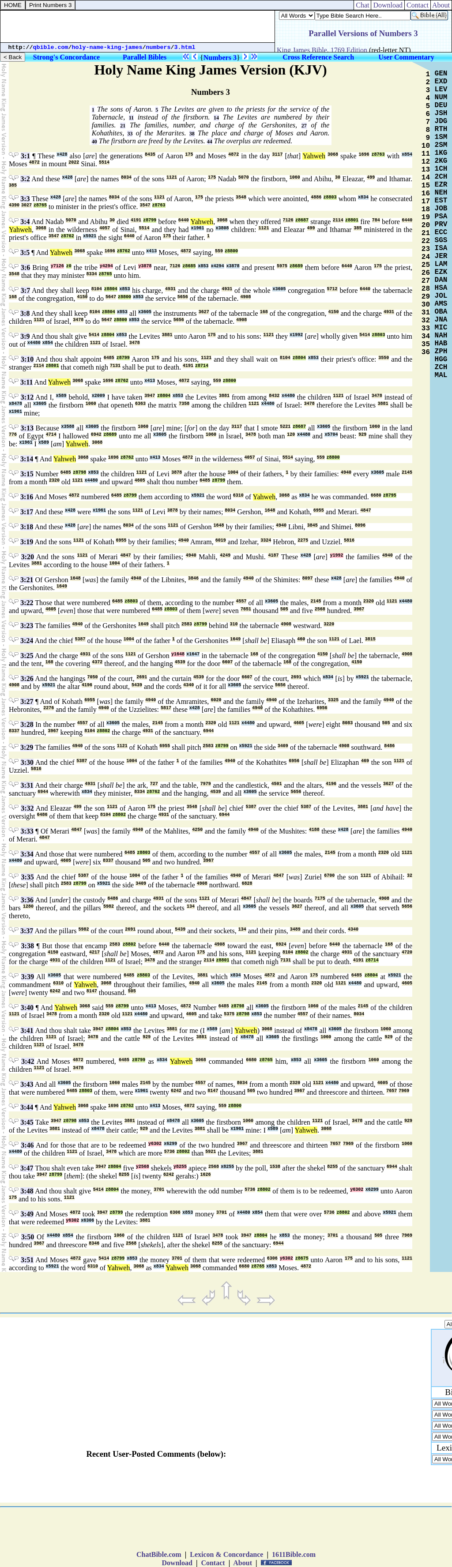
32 (409, 875)
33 (129, 134)
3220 (329, 624)
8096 (360, 525)
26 (426, 273)
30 (337, 177)
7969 (404, 1090)
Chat (362, 5)
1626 (205, 1174)
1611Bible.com (293, 1554)
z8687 (302, 220)
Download (387, 5)
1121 (171, 177)
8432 (274, 395)
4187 (273, 555)
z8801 (351, 220)
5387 (80, 639)
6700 (329, 875)
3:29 (26, 747)
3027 (26, 205)
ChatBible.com (159, 1554)
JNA (441, 320)
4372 (97, 662)
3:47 (26, 1168)
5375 (229, 1014)
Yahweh (313, 156)
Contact (417, 5)
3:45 (26, 1122)
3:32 (27, 808)
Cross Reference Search (318, 57)
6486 (42, 814)
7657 (391, 1090)
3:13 (27, 428)
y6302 (155, 1143)
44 (209, 141)
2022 (73, 162)
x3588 (67, 426)
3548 (241, 197)
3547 (145, 205)
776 (13, 434)
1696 (364, 154)
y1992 (336, 555)
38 (192, 134)
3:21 (26, 579)
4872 (233, 154)
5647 (110, 297)
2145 (407, 472)
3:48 (26, 1191)
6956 (322, 708)
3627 (204, 312)
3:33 (27, 831)
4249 (225, 555)
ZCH (441, 367)
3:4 (25, 221)
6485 (109, 357)
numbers (158, 47)
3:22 (26, 602)
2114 (338, 220)
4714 (51, 434)
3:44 (26, 1107)
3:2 (25, 179)
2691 (141, 677)
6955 (318, 510)
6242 (55, 991)
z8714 (201, 365)
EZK (441, 272)
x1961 (197, 228)
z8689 (296, 266)
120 (291, 434)
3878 (176, 472)
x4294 (217, 266)
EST (441, 201)
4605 (140, 480)
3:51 (27, 1260)
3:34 (26, 854)
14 (216, 118)
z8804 (110, 289)
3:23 (26, 625)
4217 (94, 952)
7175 (320, 898)
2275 (303, 540)
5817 (166, 708)
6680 (376, 495)
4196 (87, 685)
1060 (295, 177)
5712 (332, 289)
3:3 (25, 198)
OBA (441, 312)
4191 (136, 220)
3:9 (25, 336)
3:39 (27, 976)
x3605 (279, 289)
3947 (149, 395)
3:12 (27, 397)
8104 (96, 289)
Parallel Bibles (144, 57)
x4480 (34, 342)
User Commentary (406, 57)
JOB (441, 209)
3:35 (27, 877)
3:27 (26, 701)
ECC (441, 232)
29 (426, 297)
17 (426, 202)
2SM (441, 145)
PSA (441, 217)
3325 (333, 700)
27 (304, 126)
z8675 (302, 1258)
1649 (61, 586)
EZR (441, 185)
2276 (48, 708)
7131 (115, 365)
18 (426, 209)
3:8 (25, 313)
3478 (78, 320)
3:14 (26, 459)
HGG (441, 359)
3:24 (26, 640)
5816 (349, 540)
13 (426, 170)
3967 (359, 609)
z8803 (330, 197)
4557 (241, 601)
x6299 (170, 1143)
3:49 (27, 1214)
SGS (441, 240)
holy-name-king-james (107, 47)
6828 (247, 883)
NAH (441, 336)
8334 (92, 274)
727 (154, 784)
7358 (184, 403)
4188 (314, 829)
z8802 (103, 731)
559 (219, 251)
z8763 (378, 154)
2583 (186, 624)
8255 (332, 1166)
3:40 (27, 1007)
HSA (441, 288)
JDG (441, 121)
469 (365, 761)
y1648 (178, 654)
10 (426, 146)
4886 (316, 197)
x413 (151, 251)
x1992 (296, 335)
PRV (441, 224)
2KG (441, 161)
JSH (441, 113)
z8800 (231, 251)
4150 (82, 297)
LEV (441, 89)
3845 (312, 525)
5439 (137, 685)
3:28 (26, 724)
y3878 (144, 266)
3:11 (26, 382)
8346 (94, 1243)
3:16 (26, 497)
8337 (14, 731)
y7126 (57, 266)
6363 (140, 403)
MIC (441, 328)
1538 (275, 1166)
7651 (246, 609)
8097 (307, 578)
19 (426, 217)
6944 (208, 731)
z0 (69, 266)
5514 (104, 162)
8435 (150, 154)
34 (426, 336)
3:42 (27, 1061)
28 (426, 289)
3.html (185, 47)
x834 (363, 197)
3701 (159, 1189)
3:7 (25, 290)
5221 (285, 426)
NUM (441, 97)
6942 (96, 434)
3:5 (25, 252)
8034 (126, 177)
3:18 (26, 527)
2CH (441, 177)
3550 (383, 357)
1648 (270, 510)
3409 (283, 746)
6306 (175, 1212)
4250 (197, 829)
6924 (281, 944)
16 (426, 194)
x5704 (331, 434)
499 (371, 177)
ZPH (441, 351)
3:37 (26, 931)
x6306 (87, 1220)
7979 (205, 784)
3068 (333, 154)
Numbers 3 (220, 57)
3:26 (26, 678)
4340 (188, 685)
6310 (238, 495)
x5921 (89, 236)
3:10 (27, 359)
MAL (441, 375)
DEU (441, 105)
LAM (441, 264)
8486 (389, 746)
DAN (441, 280)
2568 (320, 609)
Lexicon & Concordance (226, 1554)
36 (426, 352)
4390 (14, 205)
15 (426, 186)
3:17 (26, 512)
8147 (92, 991)
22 (426, 241)
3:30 (27, 762)
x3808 (222, 228)
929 (362, 434)
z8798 (79, 472)
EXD (441, 82)
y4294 (106, 266)
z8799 (149, 220)
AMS (441, 304)
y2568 (142, 1166)
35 (426, 344)
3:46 (27, 1145)
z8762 (67, 236)
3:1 (25, 156)
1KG (441, 153)
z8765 (40, 205)
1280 (28, 906)
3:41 (27, 1030)
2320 (54, 480)
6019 (220, 540)
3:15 (26, 474)
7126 (288, 220)
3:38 (27, 946)
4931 (170, 289)
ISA (441, 248)
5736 (169, 1151)
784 (376, 220)
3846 (193, 578)
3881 (167, 335)
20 (426, 225)
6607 (227, 662)
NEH (441, 193)
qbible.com (50, 47)
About (441, 5)
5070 (243, 177)
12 (426, 162)
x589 (61, 395)
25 (426, 265)
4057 (104, 228)
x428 (61, 154)
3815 (370, 639)
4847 (365, 510)
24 (426, 257)
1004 (233, 472)
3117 (277, 154)
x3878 (233, 266)
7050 (92, 677)
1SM (441, 137)
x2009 (98, 395)
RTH (441, 129)
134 (191, 906)
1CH (441, 169)
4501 (276, 784)
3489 (295, 929)
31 (426, 313)
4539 (180, 662)
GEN (441, 74)
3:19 (26, 542)
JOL (441, 296)
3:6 (25, 267)
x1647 (193, 654)
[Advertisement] (137, 26)
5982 (108, 906)
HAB (441, 344)
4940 (346, 472)
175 (189, 154)
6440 (183, 220)
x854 (407, 154)
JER (441, 256)
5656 (182, 297)
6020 (216, 700)
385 (13, 185)
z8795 (389, 495)
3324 (265, 540)
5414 (94, 335)
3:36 (27, 900)
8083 (347, 723)
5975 (282, 266)
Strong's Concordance (66, 57)
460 (301, 639)
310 (234, 624)
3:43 (26, 1084)
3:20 (27, 557)
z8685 (189, 266)
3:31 (27, 785)
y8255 (180, 1166)
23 (426, 249)
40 (94, 141)
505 (284, 609)
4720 (407, 952)
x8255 (227, 1166)
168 (13, 297)
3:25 (26, 655)
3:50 (27, 1237)
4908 (245, 297)
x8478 (15, 403)
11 (131, 118)
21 (122, 126)
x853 (203, 266)
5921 (210, 1151)
